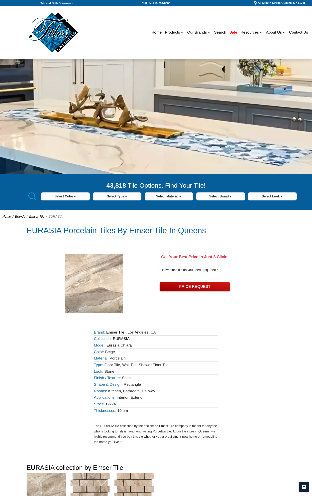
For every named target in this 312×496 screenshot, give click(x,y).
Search (220, 32)
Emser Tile (36, 216)
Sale (233, 32)
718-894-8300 (161, 3)
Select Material (167, 196)
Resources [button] (250, 32)
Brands (20, 216)
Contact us (298, 32)
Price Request (195, 286)
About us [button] (274, 32)
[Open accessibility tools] (304, 487)
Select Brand (219, 196)
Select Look (271, 196)
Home (156, 32)
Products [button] (173, 32)
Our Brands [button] (197, 32)
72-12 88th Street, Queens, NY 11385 (281, 2)
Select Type (116, 196)
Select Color (64, 196)
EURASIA (121, 339)
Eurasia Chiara (119, 345)
